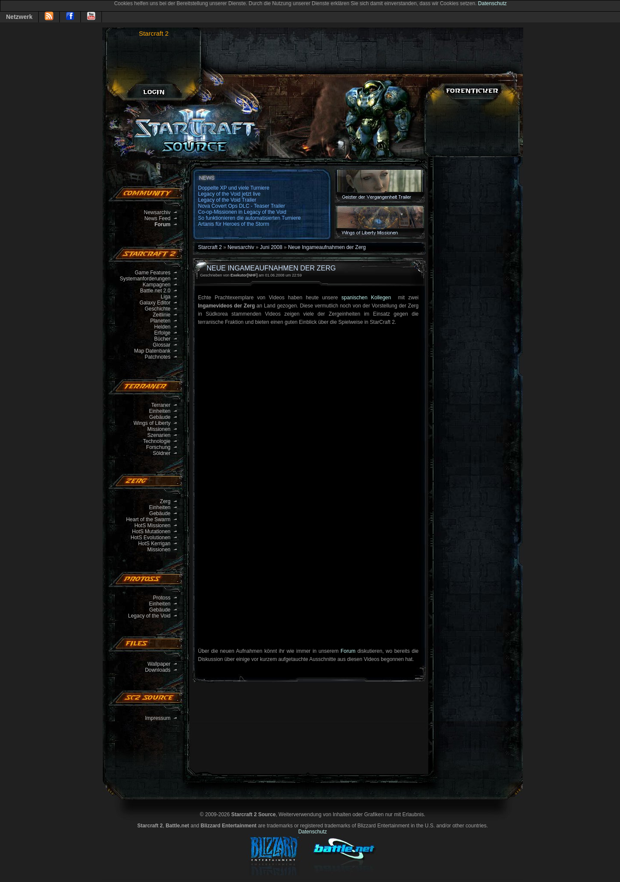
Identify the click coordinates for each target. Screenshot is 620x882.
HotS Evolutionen (151, 538)
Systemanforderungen (145, 279)
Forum (348, 651)
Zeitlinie (161, 315)
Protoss (162, 598)
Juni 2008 (271, 247)
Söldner (161, 453)
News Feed (157, 218)
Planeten (160, 321)
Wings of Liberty (151, 423)
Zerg (165, 501)
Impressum (157, 718)
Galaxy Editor (154, 303)
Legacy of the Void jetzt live (229, 194)
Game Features (152, 273)
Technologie (156, 441)
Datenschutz (492, 3)
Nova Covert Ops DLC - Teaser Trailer (241, 206)
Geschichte (157, 309)
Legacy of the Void (149, 616)
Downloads (157, 670)
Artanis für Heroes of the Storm (233, 224)
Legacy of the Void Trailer (227, 200)
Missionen (158, 429)
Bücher (162, 339)
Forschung (158, 447)
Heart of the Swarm (148, 519)
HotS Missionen (152, 525)
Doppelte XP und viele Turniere (234, 188)
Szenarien (158, 435)
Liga (166, 297)
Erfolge (162, 333)
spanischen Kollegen (367, 298)
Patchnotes (157, 357)
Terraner (161, 405)
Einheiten (159, 411)
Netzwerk (19, 16)
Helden (162, 327)
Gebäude (159, 417)
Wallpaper (159, 664)
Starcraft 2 (154, 33)
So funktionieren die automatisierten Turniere (249, 218)
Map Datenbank (152, 351)
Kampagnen (157, 285)
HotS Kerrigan (154, 544)
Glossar (161, 345)
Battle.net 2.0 (155, 291)
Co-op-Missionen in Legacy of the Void (242, 212)
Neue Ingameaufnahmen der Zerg (327, 247)
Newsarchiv (157, 212)
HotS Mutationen (151, 532)
